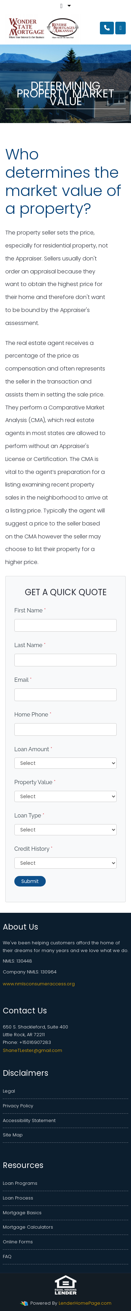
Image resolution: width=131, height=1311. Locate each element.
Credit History (33, 848)
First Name (30, 610)
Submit (30, 881)
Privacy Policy (18, 1105)
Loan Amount (33, 749)
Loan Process (18, 1198)
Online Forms (18, 1241)
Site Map (13, 1135)
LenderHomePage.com (85, 1303)
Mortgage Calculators (28, 1227)
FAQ (7, 1256)
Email (23, 680)
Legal (9, 1091)
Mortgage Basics (22, 1212)
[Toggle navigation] (120, 28)
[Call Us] (107, 28)
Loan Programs (20, 1183)
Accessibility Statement (29, 1120)
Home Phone (32, 714)
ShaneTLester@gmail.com (32, 1050)
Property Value (35, 782)
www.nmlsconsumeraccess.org (39, 983)
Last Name (30, 645)
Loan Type (29, 815)
